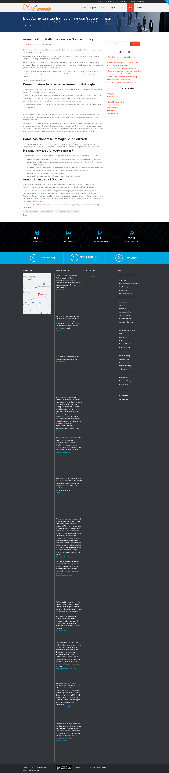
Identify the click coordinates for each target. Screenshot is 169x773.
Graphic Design (124, 287)
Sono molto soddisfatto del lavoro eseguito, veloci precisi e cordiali (67, 359)
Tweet (25, 215)
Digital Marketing (124, 356)
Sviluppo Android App (126, 322)
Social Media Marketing (116, 102)
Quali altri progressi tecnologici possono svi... (123, 82)
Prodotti (122, 7)
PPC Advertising (124, 362)
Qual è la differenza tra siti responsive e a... (122, 68)
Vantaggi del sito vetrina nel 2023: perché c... (123, 74)
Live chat (131, 258)
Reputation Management (127, 381)
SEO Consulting (124, 359)
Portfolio (103, 7)
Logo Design (123, 290)
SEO (39, 44)
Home (84, 7)
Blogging (111, 93)
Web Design (112, 110)
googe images (47, 211)
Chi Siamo (92, 7)
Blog (130, 7)
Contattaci (121, 1)
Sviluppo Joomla (124, 315)
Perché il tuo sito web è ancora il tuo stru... (122, 57)
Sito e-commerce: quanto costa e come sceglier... (124, 71)
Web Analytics (113, 107)
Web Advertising (113, 105)
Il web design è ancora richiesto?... (119, 79)
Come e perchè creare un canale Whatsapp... (123, 76)
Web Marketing (113, 113)
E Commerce (123, 308)
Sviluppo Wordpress (125, 312)
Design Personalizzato (126, 293)
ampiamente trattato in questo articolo (40, 155)
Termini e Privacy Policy (98, 767)
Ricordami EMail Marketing (127, 344)
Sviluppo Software (125, 319)
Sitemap (78, 767)
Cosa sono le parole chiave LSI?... (119, 65)
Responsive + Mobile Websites (129, 283)
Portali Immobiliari (124, 347)
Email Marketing (113, 96)
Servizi (112, 7)
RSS (85, 767)
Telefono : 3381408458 (136, 1)
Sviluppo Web (123, 302)
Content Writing (124, 384)
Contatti (139, 7)
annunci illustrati (31, 211)
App (100, 1)
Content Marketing (125, 366)
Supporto (110, 1)
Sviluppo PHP (123, 305)
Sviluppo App (123, 395)
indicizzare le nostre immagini (68, 211)
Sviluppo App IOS (124, 399)
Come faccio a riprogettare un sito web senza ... (124, 62)
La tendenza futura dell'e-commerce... (121, 60)
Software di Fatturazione (127, 330)
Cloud (121, 340)
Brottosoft (93, 276)
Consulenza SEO (124, 377)
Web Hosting (123, 334)
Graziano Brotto (30, 44)
